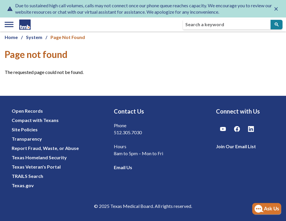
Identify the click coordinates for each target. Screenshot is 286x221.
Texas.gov (23, 185)
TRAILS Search (27, 176)
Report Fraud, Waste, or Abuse (45, 148)
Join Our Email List (236, 146)
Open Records (27, 111)
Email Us (123, 167)
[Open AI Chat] (266, 209)
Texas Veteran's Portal (36, 166)
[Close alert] (276, 9)
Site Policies (25, 129)
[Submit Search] (276, 24)
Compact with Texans (35, 120)
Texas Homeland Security (39, 157)
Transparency (27, 139)
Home (11, 37)
